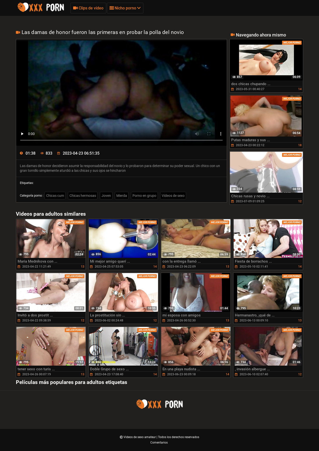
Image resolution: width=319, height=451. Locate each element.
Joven (106, 196)
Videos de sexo (173, 196)
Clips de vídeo (88, 8)
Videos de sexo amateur (140, 437)
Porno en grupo (144, 196)
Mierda (121, 196)
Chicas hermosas (82, 196)
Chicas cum (55, 196)
